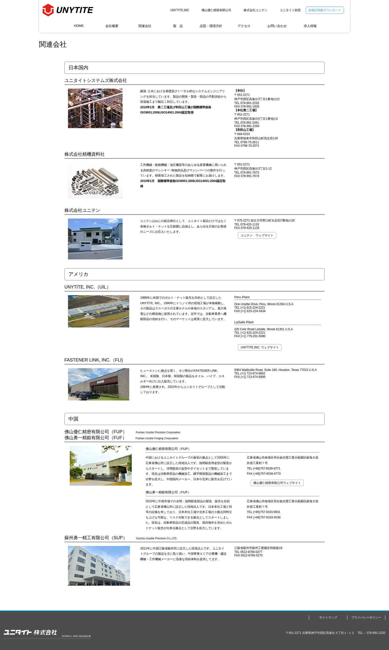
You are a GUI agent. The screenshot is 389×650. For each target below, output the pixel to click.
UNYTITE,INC (179, 10)
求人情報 (310, 26)
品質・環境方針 (211, 26)
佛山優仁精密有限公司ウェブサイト (277, 483)
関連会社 (144, 26)
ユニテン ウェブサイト (257, 235)
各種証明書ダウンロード (324, 10)
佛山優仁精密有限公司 (216, 10)
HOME (79, 26)
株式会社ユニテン (255, 10)
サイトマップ (328, 617)
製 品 (178, 26)
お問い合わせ (277, 26)
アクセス (244, 26)
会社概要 (111, 26)
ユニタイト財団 (290, 10)
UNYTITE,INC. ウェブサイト (260, 347)
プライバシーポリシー (366, 617)
